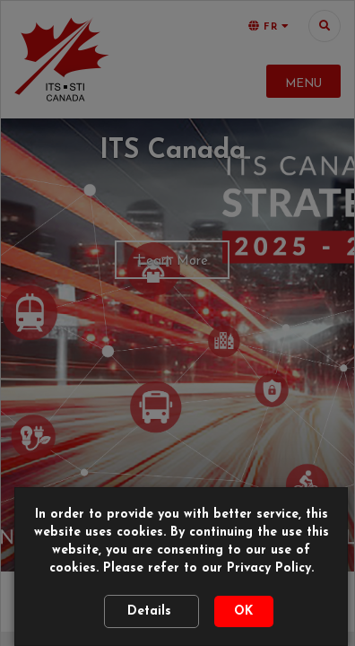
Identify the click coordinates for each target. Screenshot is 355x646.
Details (151, 611)
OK (243, 611)
